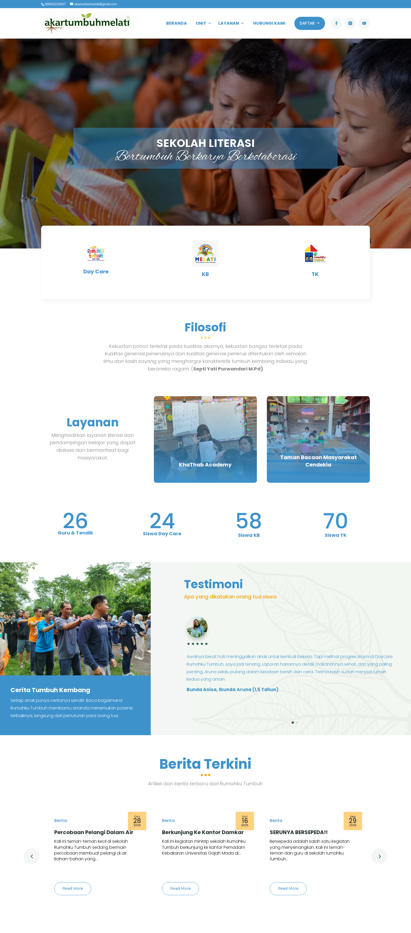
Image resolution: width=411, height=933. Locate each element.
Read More (72, 888)
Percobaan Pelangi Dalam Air (93, 832)
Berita (60, 821)
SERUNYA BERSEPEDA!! (299, 832)
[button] (293, 723)
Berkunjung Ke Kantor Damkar (203, 832)
